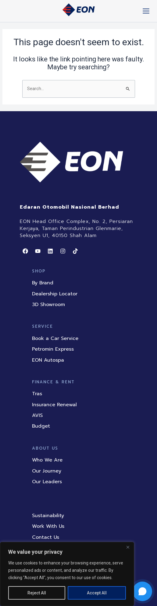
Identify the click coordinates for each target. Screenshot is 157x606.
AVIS (37, 415)
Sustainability (48, 515)
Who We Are (47, 460)
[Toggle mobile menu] (146, 11)
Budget (41, 426)
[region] (67, 574)
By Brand (42, 283)
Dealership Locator (54, 294)
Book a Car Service (55, 338)
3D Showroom (48, 304)
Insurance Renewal (54, 404)
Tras (37, 393)
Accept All (97, 592)
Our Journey (46, 471)
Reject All (36, 592)
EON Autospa (48, 360)
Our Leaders (47, 481)
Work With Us (48, 526)
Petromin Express (53, 349)
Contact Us (45, 537)
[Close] (127, 547)
